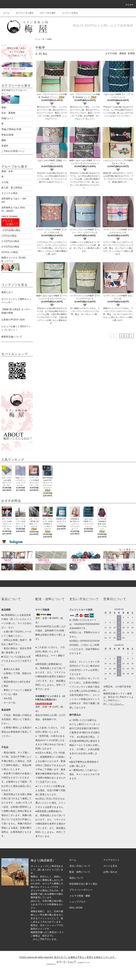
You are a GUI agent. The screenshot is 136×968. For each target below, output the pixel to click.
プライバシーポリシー (81, 886)
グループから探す (46, 13)
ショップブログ (77, 898)
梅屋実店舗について (11, 333)
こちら (116, 700)
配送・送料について (79, 868)
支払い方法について (79, 862)
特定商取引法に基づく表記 (83, 880)
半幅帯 (49, 39)
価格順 (122, 53)
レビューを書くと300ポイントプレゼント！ (16, 325)
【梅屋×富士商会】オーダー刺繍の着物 (16, 307)
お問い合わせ (110, 868)
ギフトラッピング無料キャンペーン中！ (16, 297)
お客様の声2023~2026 (13, 316)
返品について (76, 874)
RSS (71, 904)
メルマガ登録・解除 (79, 892)
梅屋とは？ (7, 288)
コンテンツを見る (68, 13)
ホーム (6, 13)
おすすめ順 (111, 53)
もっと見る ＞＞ (127, 546)
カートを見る (110, 862)
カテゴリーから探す (23, 13)
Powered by (68, 960)
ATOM (79, 904)
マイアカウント (111, 856)
